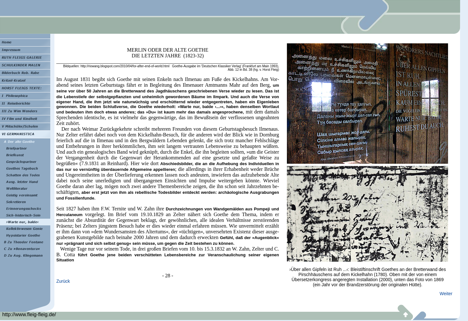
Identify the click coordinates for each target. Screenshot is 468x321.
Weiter (446, 293)
